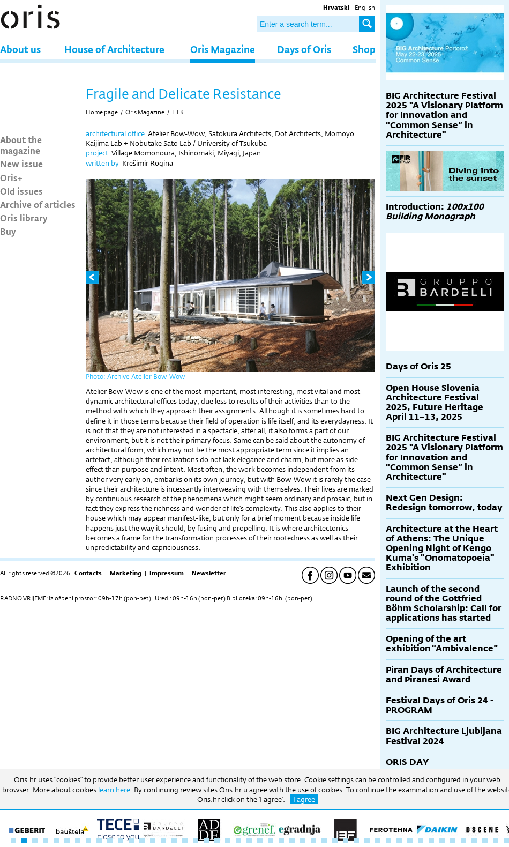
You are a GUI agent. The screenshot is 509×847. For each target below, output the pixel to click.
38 (410, 840)
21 (227, 840)
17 (185, 840)
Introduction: (435, 211)
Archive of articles (38, 204)
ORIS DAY (407, 762)
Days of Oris (304, 49)
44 (474, 840)
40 (431, 840)
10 (110, 840)
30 (324, 840)
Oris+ (11, 177)
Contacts (88, 573)
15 (163, 840)
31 (335, 840)
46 (495, 840)
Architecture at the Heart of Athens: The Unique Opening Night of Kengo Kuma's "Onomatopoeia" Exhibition (442, 548)
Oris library (24, 217)
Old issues (21, 190)
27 (292, 840)
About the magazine (21, 145)
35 (377, 840)
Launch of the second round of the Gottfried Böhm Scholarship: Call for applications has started (443, 603)
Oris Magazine (222, 49)
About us (20, 49)
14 (152, 840)
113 (177, 112)
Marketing (125, 573)
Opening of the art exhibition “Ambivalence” (442, 643)
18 (195, 840)
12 (131, 840)
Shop (364, 49)
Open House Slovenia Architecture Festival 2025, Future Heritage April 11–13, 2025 (434, 402)
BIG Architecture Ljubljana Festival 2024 (444, 735)
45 (485, 840)
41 (442, 840)
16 (174, 840)
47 (506, 840)
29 (313, 840)
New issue (21, 163)
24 (260, 840)
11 (120, 840)
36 (388, 840)
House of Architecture (114, 49)
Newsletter (209, 573)
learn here (114, 789)
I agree (304, 799)
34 (367, 840)
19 (206, 840)
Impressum (166, 573)
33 (356, 840)
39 (420, 840)
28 (302, 840)
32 (345, 840)
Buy (8, 231)
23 (249, 840)
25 (270, 840)
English (365, 7)
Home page (102, 112)
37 (399, 840)
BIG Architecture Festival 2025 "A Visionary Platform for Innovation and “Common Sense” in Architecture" (444, 115)
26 (281, 840)
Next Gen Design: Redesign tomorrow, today (444, 502)
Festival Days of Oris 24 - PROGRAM (439, 705)
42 (452, 840)
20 (217, 840)
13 (142, 840)
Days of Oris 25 (418, 366)
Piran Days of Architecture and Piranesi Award (444, 674)
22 (238, 840)
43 (463, 840)
